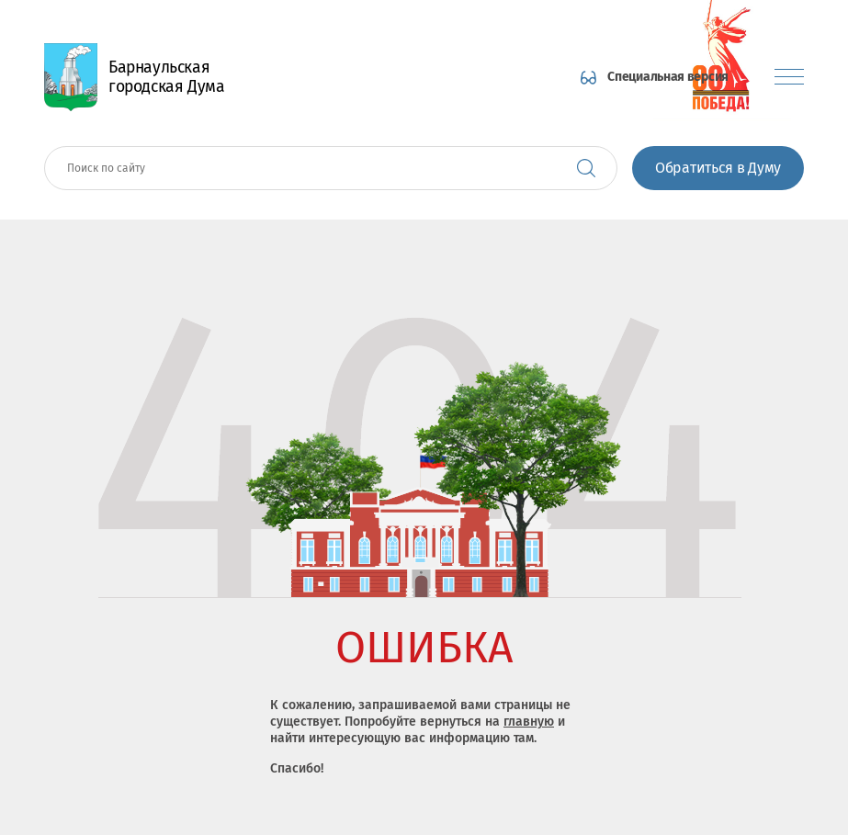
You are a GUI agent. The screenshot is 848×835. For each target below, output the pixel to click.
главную (528, 721)
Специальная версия (668, 77)
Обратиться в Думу (718, 167)
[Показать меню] (789, 77)
